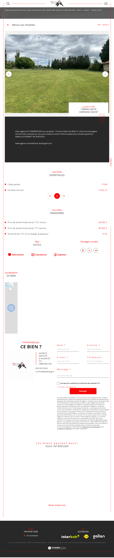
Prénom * (93, 346)
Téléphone (94, 358)
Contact (111, 162)
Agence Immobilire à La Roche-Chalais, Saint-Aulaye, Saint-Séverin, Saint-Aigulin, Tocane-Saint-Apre (40, 10)
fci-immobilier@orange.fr (45, 372)
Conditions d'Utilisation (64, 429)
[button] (105, 74)
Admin (81, 543)
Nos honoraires (53, 543)
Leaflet (6, 283)
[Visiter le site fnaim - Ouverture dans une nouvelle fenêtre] (86, 537)
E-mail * (63, 358)
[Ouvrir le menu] (106, 3)
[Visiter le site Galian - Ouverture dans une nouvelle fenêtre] (99, 537)
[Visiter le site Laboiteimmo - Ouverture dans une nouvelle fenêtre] (57, 551)
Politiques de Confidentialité (91, 427)
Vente (79, 10)
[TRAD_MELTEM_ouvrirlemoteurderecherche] (8, 3)
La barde (86, 10)
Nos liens (87, 543)
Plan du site (62, 543)
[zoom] (57, 116)
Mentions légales (72, 543)
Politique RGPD (95, 543)
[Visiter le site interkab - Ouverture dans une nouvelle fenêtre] (70, 537)
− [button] (10, 289)
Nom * (61, 346)
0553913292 (42, 368)
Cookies (103, 543)
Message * (64, 370)
